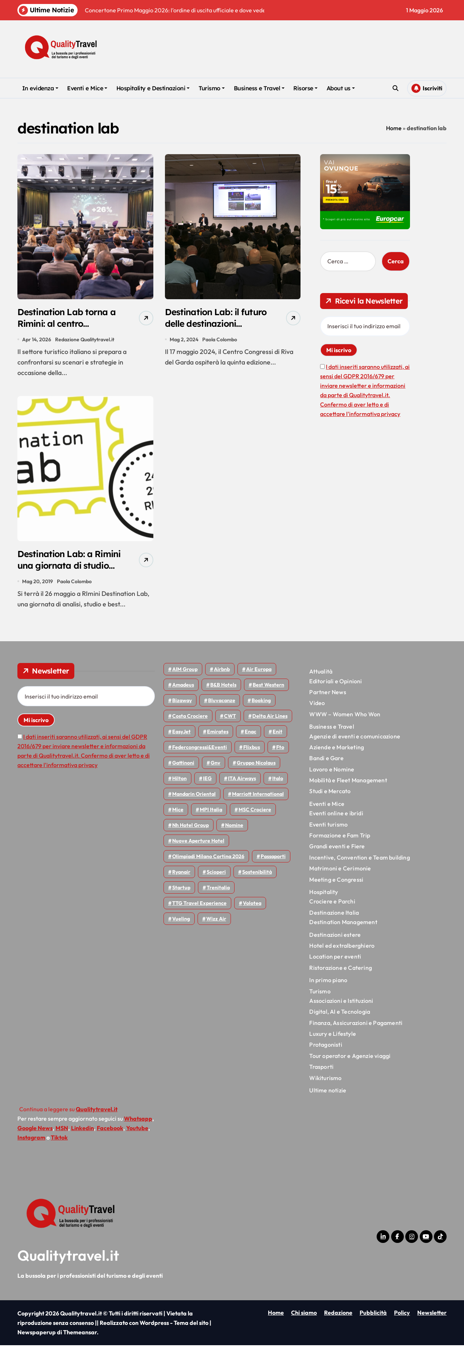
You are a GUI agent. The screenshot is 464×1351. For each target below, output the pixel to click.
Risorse (305, 88)
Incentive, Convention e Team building (359, 863)
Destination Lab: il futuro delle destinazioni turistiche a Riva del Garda (215, 331)
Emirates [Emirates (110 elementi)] (217, 737)
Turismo (212, 88)
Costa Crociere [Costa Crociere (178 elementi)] (190, 721)
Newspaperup (36, 1338)
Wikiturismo (325, 1083)
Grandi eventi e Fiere (337, 852)
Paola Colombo (220, 341)
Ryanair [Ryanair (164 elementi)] (181, 877)
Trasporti (321, 1072)
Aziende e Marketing (336, 753)
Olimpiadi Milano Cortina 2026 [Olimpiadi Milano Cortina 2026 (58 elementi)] (208, 862)
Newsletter (432, 1318)
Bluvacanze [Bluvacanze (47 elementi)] (221, 706)
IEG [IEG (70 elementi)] (207, 784)
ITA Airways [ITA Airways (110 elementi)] (242, 784)
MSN (61, 1133)
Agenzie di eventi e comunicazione (354, 741)
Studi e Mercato (330, 796)
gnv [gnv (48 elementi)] (215, 768)
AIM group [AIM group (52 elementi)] (185, 675)
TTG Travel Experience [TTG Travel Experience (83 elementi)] (199, 909)
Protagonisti (325, 1050)
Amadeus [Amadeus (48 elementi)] (183, 690)
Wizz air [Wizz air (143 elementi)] (216, 924)
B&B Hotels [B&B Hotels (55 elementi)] (223, 690)
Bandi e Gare (326, 763)
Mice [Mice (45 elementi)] (177, 815)
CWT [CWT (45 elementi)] (230, 721)
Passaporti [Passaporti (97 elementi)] (273, 862)
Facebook (110, 1133)
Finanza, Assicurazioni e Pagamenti (355, 1028)
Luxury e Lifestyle (332, 1039)
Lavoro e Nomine (331, 774)
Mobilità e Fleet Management (348, 786)
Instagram (31, 1143)
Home (394, 128)
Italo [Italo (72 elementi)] (277, 784)
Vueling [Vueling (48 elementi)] (181, 924)
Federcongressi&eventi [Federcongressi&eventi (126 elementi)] (199, 753)
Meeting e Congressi (336, 885)
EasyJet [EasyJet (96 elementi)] (181, 737)
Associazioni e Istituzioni (341, 1006)
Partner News (327, 697)
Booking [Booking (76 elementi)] (261, 706)
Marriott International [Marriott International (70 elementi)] (258, 799)
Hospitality (323, 897)
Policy (402, 1318)
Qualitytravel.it (68, 1261)
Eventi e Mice (87, 88)
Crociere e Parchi (332, 907)
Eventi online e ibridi (336, 819)
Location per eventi (335, 962)
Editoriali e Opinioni (335, 686)
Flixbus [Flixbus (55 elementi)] (251, 753)
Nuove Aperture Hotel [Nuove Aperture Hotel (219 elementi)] (198, 846)
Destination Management (343, 927)
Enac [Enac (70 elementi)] (250, 737)
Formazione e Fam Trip (339, 841)
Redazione (338, 1318)
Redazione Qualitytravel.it (85, 341)
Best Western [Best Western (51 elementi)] (268, 690)
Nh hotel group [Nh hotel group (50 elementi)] (190, 831)
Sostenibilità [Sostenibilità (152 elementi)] (257, 877)
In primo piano (328, 985)
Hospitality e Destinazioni (153, 88)
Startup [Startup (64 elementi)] (181, 893)
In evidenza (40, 88)
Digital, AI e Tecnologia (339, 1017)
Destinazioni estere (335, 940)
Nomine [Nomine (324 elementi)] (234, 831)
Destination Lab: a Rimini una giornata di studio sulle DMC (69, 570)
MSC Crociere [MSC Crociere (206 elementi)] (255, 815)
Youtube (137, 1133)
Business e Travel (259, 88)
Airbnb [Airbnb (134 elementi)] (222, 675)
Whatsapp (138, 1124)
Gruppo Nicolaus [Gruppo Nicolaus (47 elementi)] (256, 768)
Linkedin (82, 1133)
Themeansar (80, 1338)
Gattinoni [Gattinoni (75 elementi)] (183, 768)
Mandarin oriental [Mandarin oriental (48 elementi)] (194, 799)
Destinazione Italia (334, 918)
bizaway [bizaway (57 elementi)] (182, 706)
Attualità (320, 677)
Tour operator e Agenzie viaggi (349, 1061)
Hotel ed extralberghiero (341, 951)
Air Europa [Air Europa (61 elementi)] (259, 675)
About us (341, 88)
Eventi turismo (328, 829)
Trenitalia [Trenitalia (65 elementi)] (218, 893)
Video (317, 708)
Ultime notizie (327, 1096)
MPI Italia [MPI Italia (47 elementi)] (211, 815)
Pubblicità (373, 1318)
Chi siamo (304, 1318)
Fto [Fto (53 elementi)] (280, 753)
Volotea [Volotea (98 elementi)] (252, 909)
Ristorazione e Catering (340, 973)
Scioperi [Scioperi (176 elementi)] (216, 877)
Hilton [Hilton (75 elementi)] (179, 784)
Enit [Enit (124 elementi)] (277, 737)
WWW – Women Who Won (344, 719)
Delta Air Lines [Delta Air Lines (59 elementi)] (269, 721)
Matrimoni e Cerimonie (340, 874)
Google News (35, 1133)
